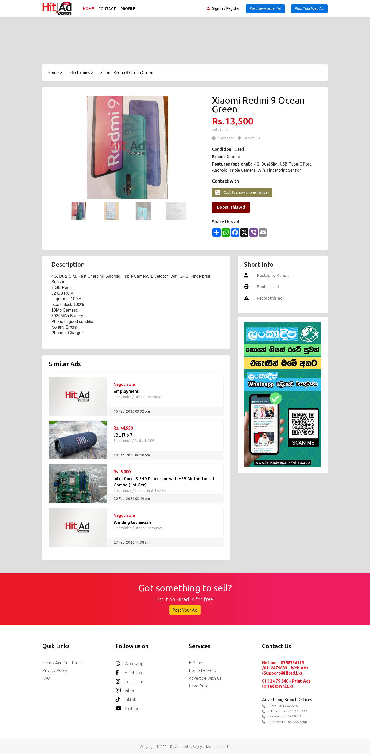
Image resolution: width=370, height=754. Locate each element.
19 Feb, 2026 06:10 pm (132, 455)
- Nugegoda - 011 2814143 (284, 711)
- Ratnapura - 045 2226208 (284, 721)
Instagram (129, 680)
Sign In (217, 8)
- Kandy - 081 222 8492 (281, 716)
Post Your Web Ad (309, 8)
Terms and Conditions (62, 662)
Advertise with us (205, 678)
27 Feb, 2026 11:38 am (132, 542)
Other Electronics (148, 397)
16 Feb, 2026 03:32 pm (132, 411)
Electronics (123, 397)
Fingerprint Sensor (284, 170)
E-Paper (196, 662)
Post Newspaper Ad (265, 8)
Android (219, 170)
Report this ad (269, 298)
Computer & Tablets (150, 490)
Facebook (129, 671)
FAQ (46, 678)
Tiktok (126, 698)
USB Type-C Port (295, 164)
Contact (107, 9)
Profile (128, 9)
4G (256, 164)
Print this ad (268, 286)
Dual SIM (269, 164)
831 (225, 130)
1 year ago (226, 138)
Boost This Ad (231, 207)
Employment (126, 391)
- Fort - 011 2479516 (280, 706)
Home (88, 9)
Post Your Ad (185, 610)
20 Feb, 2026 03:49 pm (132, 499)
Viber (125, 689)
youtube (128, 707)
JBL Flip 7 (123, 434)
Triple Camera (242, 170)
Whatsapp (129, 662)
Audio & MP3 (144, 441)
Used (239, 149)
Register (233, 8)
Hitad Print (198, 686)
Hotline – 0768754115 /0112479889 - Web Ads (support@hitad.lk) (285, 667)
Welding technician (132, 522)
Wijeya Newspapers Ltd (211, 746)
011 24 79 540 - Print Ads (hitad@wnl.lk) (286, 683)
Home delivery (202, 670)
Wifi (261, 170)
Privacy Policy (54, 670)
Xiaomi (233, 156)
